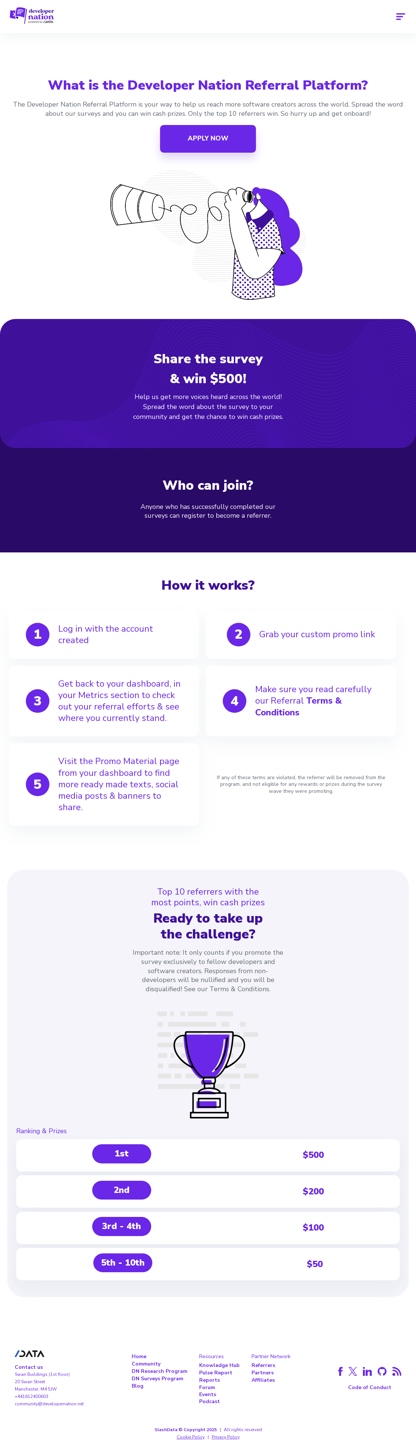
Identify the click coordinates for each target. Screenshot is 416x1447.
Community (146, 1363)
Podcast (209, 1401)
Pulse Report (215, 1372)
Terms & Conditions (298, 706)
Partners (263, 1372)
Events (207, 1394)
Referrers (263, 1365)
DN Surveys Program (157, 1378)
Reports (209, 1380)
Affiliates (263, 1380)
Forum (207, 1387)
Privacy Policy (226, 1437)
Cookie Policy (191, 1437)
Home (139, 1356)
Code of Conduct (369, 1387)
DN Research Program (159, 1371)
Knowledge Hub (219, 1365)
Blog (137, 1385)
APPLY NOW (208, 138)
